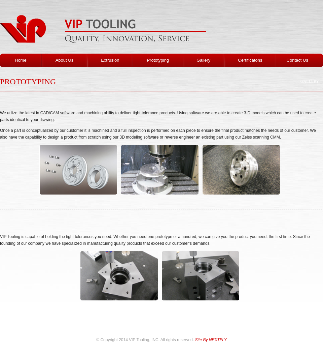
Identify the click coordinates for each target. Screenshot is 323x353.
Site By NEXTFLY (210, 339)
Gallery (309, 81)
